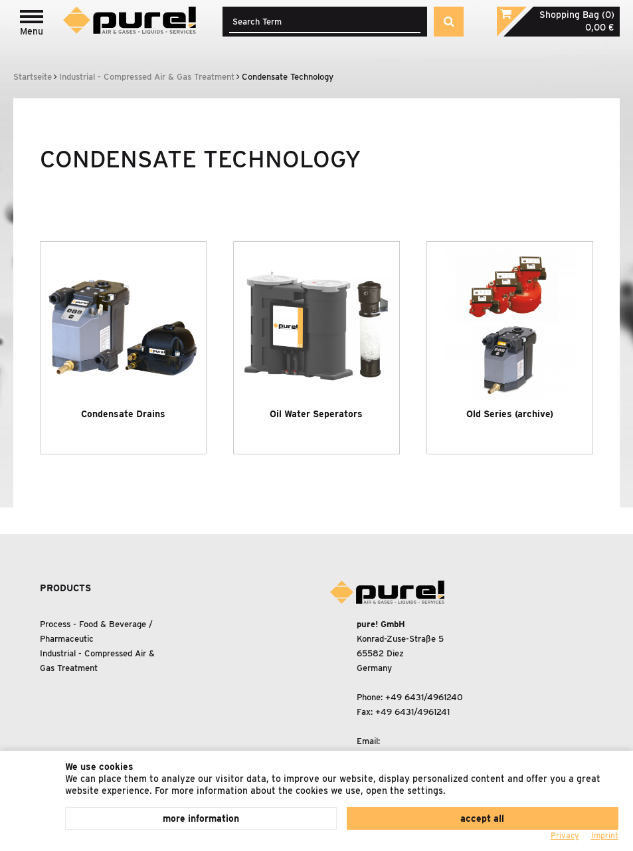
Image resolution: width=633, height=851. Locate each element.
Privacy (565, 835)
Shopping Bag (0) (576, 14)
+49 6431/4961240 (424, 697)
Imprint (604, 835)
